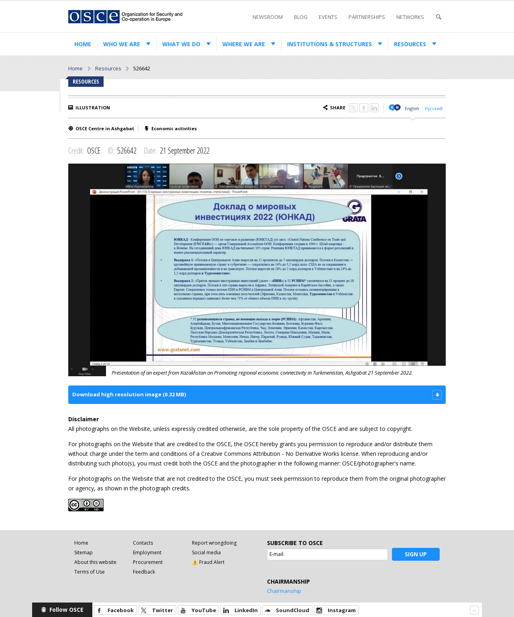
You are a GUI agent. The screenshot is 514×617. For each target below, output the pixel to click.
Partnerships (367, 16)
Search (438, 17)
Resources (410, 44)
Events (328, 16)
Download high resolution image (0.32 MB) (129, 394)
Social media (206, 552)
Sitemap (83, 552)
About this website (95, 562)
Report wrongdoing (214, 542)
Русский (434, 108)
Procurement (148, 562)
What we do (181, 44)
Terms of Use (89, 571)
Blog (301, 16)
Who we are (121, 44)
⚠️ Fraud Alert (208, 562)
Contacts (143, 542)
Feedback (144, 571)
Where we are (243, 44)
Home (82, 44)
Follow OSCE (66, 609)
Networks (410, 16)
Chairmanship (284, 590)
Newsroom (268, 16)
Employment (147, 552)
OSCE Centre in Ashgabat (104, 128)
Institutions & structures (329, 44)
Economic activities (174, 128)
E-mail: (276, 554)
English (412, 108)
